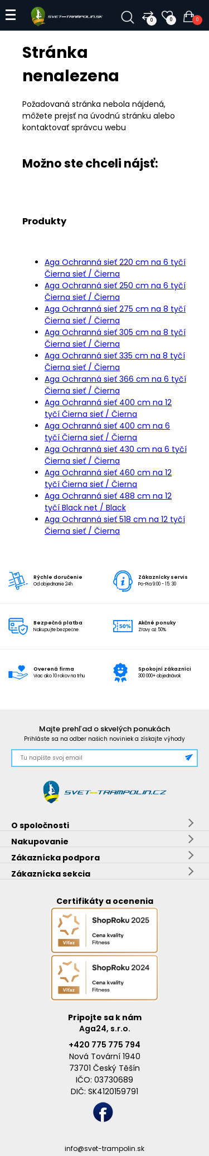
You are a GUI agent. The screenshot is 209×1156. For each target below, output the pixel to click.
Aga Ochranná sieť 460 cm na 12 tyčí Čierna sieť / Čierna (108, 478)
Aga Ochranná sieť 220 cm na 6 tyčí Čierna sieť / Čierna (115, 268)
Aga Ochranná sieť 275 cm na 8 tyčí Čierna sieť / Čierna (115, 314)
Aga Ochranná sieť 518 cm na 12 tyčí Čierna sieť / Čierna (115, 525)
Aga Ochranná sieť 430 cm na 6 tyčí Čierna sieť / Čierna (116, 455)
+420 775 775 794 (104, 1044)
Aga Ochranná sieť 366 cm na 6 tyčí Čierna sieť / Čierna (115, 384)
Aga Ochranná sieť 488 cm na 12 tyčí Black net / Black (108, 501)
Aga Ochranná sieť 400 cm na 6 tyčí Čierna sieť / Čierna (107, 431)
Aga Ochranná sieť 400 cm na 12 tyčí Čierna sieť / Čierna (108, 408)
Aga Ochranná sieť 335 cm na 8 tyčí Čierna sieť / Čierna (115, 361)
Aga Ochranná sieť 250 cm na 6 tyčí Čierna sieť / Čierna (115, 291)
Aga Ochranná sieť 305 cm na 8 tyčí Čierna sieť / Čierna (115, 338)
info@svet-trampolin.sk (104, 1148)
